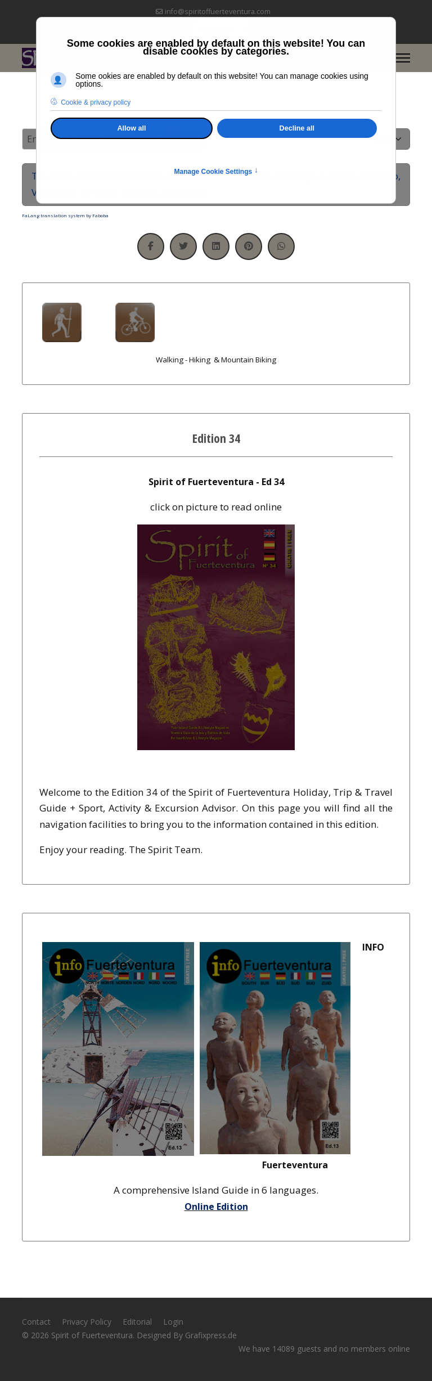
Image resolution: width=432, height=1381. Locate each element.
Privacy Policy (86, 1321)
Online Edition (216, 1206)
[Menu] (403, 58)
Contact (36, 1321)
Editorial (137, 1321)
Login (173, 1321)
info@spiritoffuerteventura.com (218, 11)
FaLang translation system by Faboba (65, 215)
